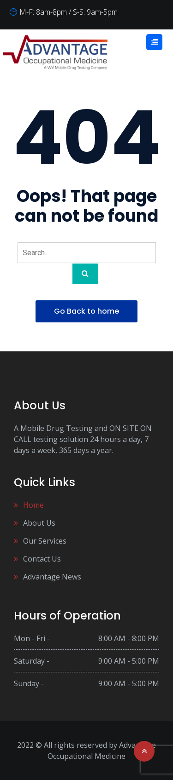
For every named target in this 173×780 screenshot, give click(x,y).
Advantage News (52, 577)
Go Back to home (86, 311)
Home (33, 505)
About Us (39, 523)
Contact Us (42, 559)
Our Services (44, 541)
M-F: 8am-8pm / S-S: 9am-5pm (68, 12)
